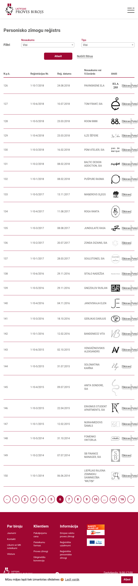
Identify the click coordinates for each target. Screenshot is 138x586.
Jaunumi (11, 533)
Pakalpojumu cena (40, 535)
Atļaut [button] (127, 579)
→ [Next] (131, 499)
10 (95, 499)
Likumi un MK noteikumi (14, 546)
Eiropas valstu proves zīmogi (67, 535)
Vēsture (11, 554)
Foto (134, 85)
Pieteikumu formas (39, 544)
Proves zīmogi (40, 551)
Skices (126, 85)
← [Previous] (7, 499)
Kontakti (11, 539)
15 (113, 499)
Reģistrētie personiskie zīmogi (66, 554)
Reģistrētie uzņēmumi (65, 544)
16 (122, 499)
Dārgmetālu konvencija (39, 559)
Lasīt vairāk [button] (72, 579)
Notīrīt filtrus (85, 56)
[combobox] (47, 44)
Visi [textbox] (25, 45)
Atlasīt (58, 56)
